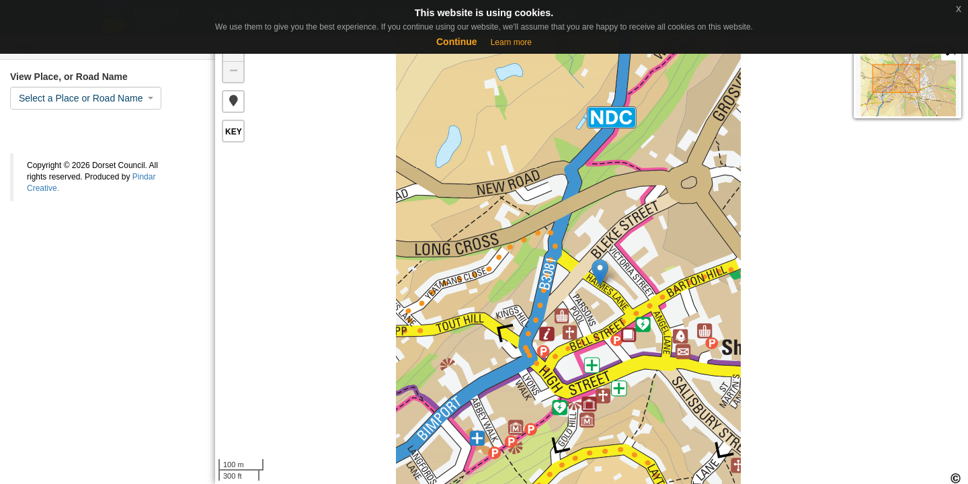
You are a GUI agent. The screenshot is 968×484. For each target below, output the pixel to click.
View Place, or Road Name (69, 76)
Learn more (511, 42)
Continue (456, 41)
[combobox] (85, 98)
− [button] (233, 72)
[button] (233, 101)
